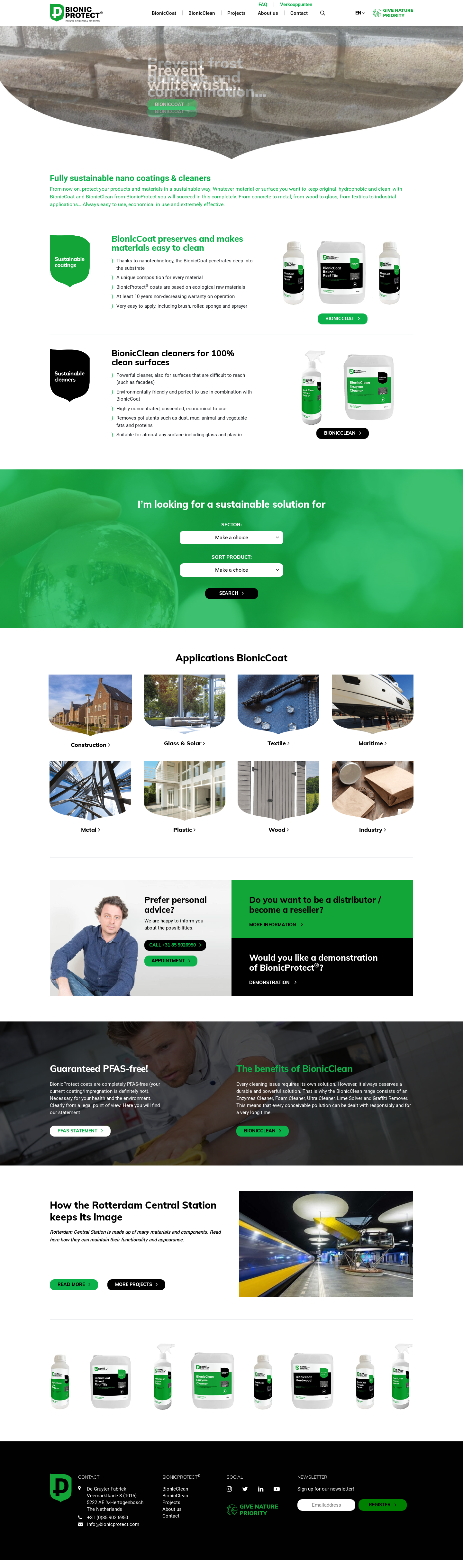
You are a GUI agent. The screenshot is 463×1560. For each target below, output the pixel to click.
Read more (74, 1284)
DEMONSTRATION (272, 982)
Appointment (170, 960)
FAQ (263, 4)
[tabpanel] (231, 92)
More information (276, 924)
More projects (136, 1284)
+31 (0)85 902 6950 (103, 1517)
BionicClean (342, 433)
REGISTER (382, 1504)
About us (172, 1509)
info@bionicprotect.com (108, 1524)
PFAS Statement (80, 1131)
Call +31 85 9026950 (175, 945)
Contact (170, 1516)
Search (231, 593)
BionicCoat (172, 104)
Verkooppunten (296, 4)
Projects (171, 1502)
